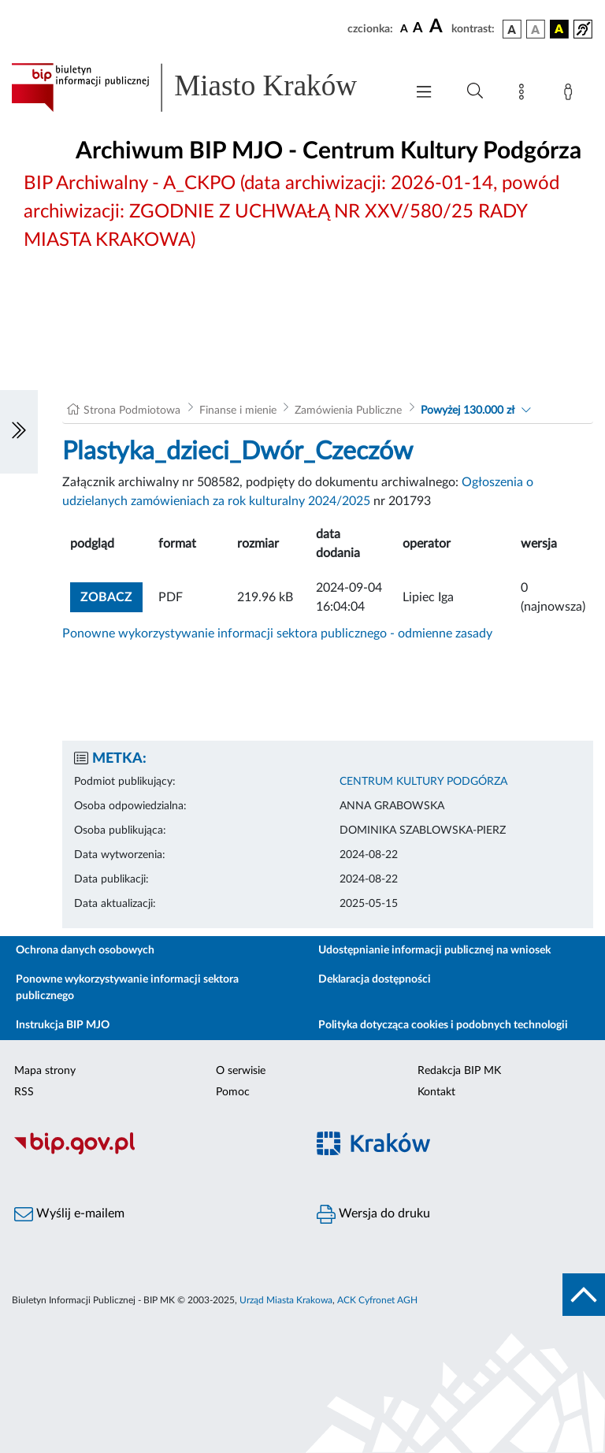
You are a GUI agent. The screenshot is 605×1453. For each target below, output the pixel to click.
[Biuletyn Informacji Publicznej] (151, 1152)
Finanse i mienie (238, 410)
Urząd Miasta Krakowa (285, 1300)
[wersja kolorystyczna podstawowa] (512, 29)
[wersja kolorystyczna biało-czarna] (535, 29)
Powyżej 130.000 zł (467, 410)
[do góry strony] (583, 1294)
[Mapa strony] (524, 94)
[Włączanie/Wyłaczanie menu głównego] (424, 93)
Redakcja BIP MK (459, 1070)
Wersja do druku (373, 1214)
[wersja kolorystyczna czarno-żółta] (559, 29)
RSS (24, 1092)
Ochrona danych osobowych (85, 950)
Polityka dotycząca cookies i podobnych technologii (443, 1025)
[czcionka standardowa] (404, 28)
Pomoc (233, 1092)
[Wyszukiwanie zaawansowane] (475, 91)
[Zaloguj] (571, 94)
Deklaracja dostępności (374, 979)
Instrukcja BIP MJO (62, 1025)
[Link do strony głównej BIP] (200, 87)
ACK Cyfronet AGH (377, 1300)
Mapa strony (45, 1070)
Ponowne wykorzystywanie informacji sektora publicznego (127, 987)
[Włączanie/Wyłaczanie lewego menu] (19, 432)
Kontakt (436, 1092)
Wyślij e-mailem (69, 1214)
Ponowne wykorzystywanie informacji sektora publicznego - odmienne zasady (277, 633)
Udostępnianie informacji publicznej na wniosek (434, 950)
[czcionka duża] (438, 27)
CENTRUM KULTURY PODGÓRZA (423, 781)
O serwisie (240, 1070)
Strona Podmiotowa (132, 410)
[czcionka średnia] (418, 28)
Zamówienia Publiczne (348, 410)
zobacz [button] (111, 595)
